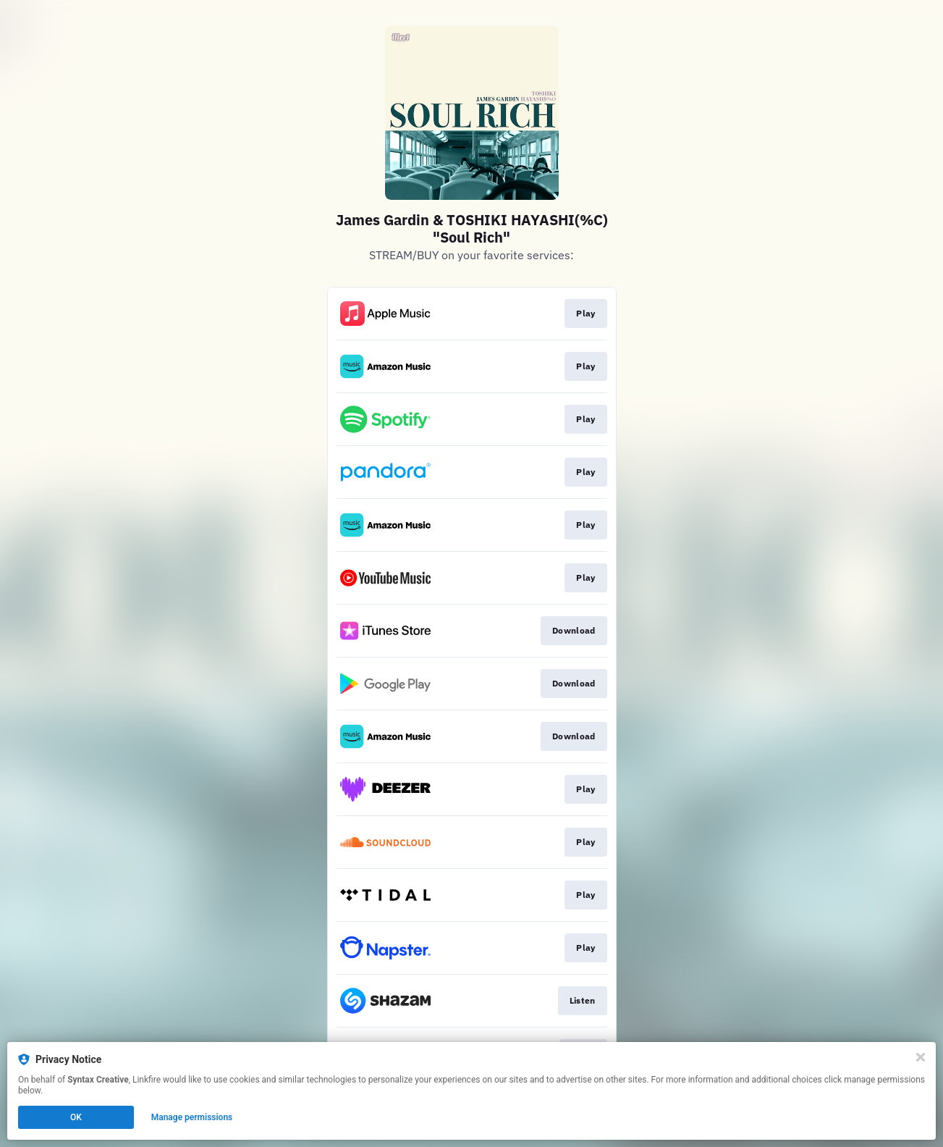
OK (76, 1117)
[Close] (920, 1057)
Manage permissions (192, 1117)
